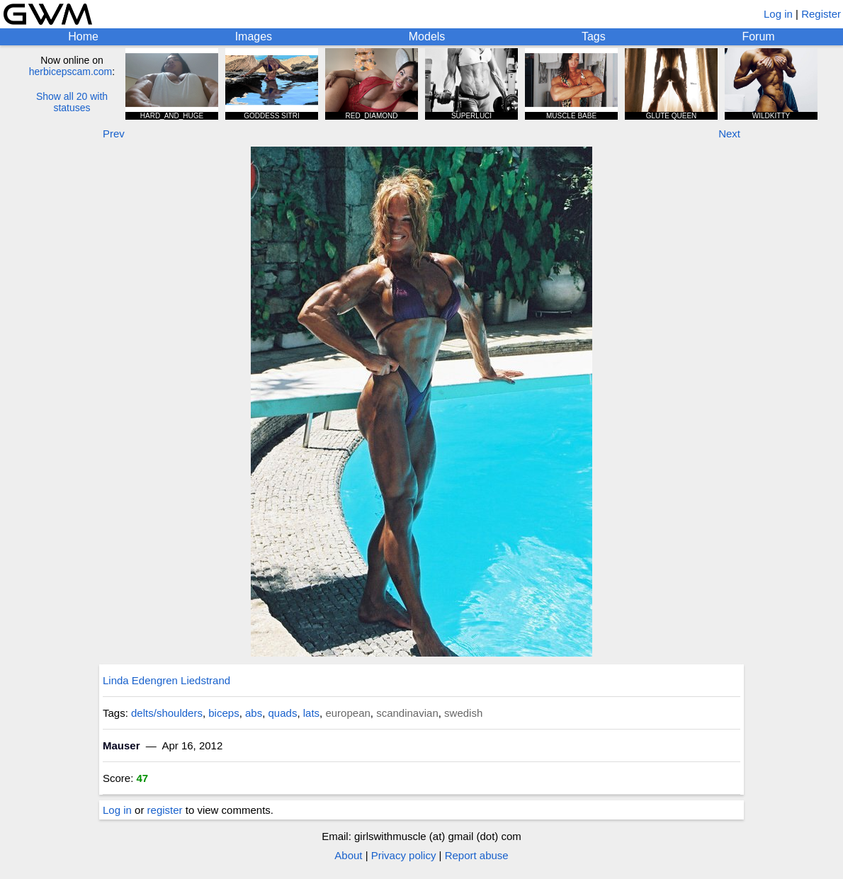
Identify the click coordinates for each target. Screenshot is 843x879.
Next (729, 133)
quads (283, 713)
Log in (778, 14)
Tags (594, 36)
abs (253, 713)
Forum (758, 36)
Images (253, 36)
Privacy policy (403, 855)
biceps (223, 713)
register (165, 810)
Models (427, 36)
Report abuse (477, 855)
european (347, 713)
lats (311, 713)
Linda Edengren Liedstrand (166, 680)
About (348, 855)
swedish (463, 713)
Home (83, 36)
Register (821, 14)
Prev (114, 133)
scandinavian (407, 713)
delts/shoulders (167, 713)
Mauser (121, 745)
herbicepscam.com (71, 71)
